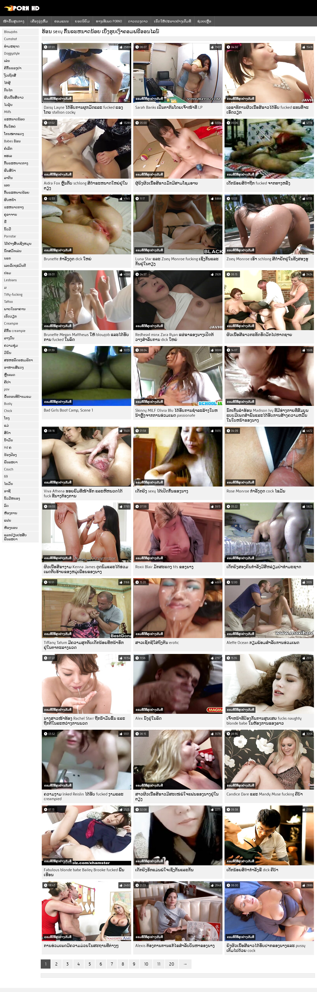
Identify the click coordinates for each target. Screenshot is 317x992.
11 (158, 964)
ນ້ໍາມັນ (8, 440)
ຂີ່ (5, 222)
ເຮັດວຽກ (10, 316)
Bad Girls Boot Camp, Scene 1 (68, 410)
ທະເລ (8, 156)
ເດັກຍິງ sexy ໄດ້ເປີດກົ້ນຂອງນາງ (161, 491)
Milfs (7, 112)
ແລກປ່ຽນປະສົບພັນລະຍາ (15, 537)
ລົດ (6, 506)
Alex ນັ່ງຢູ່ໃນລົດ (148, 718)
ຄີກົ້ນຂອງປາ (12, 68)
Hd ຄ (7, 447)
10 (146, 964)
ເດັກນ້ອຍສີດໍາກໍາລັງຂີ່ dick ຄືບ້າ (252, 870)
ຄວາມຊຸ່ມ (11, 345)
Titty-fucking (13, 295)
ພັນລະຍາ (11, 462)
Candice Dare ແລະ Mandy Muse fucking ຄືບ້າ (265, 794)
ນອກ (7, 258)
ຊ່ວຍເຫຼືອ (204, 21)
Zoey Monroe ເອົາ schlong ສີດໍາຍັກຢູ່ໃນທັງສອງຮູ (267, 259)
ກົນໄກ (8, 90)
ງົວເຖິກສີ (10, 75)
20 (171, 964)
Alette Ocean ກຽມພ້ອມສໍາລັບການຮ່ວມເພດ (263, 642)
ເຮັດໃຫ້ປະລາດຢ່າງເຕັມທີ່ (172, 21)
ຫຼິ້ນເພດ (9, 375)
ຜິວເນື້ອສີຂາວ (14, 97)
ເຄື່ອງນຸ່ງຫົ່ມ (39, 21)
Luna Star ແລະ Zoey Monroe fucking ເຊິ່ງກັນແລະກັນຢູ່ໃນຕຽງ (177, 261)
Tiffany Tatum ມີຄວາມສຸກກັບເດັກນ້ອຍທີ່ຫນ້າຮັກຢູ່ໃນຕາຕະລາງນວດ (84, 645)
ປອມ (7, 273)
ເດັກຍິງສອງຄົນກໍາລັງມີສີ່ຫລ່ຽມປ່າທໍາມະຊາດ (264, 567)
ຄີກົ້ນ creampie (14, 331)
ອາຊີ (7, 491)
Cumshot (10, 39)
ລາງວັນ (9, 338)
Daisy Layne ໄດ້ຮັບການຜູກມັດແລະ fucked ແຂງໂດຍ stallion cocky (83, 110)
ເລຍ (7, 185)
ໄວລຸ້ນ (8, 105)
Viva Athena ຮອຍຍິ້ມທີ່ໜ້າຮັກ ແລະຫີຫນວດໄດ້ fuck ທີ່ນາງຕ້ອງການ (83, 493)
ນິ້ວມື (7, 229)
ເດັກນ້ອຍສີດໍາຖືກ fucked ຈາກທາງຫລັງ (258, 183)
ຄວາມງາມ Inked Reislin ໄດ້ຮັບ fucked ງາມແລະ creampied (83, 796)
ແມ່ (6, 425)
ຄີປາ (7, 382)
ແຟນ (7, 520)
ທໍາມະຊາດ (11, 46)
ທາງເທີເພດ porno (109, 21)
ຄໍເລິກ (8, 149)
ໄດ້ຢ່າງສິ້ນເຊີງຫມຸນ (17, 244)
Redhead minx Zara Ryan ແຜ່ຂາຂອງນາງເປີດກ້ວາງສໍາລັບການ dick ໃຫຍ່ (174, 337)
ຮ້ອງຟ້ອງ (10, 455)
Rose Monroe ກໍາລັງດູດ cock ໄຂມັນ (256, 491)
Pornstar (10, 236)
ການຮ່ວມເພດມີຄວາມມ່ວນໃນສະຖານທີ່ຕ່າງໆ (81, 945)
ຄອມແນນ (61, 21)
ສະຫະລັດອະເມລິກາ (18, 360)
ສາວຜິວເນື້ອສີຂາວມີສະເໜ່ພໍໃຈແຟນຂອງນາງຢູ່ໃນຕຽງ (177, 796)
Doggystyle (12, 53)
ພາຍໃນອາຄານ (14, 309)
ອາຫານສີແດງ (14, 367)
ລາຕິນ (8, 178)
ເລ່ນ (7, 61)
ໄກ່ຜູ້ (7, 83)
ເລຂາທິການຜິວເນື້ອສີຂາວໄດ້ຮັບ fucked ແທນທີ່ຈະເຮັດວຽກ (268, 110)
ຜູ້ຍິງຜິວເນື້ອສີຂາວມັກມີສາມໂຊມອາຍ (166, 183)
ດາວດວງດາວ (138, 21)
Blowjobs (10, 32)
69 (6, 476)
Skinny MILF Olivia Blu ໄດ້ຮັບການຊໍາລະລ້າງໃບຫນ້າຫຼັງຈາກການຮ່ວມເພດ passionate (176, 413)
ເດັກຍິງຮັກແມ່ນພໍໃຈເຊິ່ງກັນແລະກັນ (164, 870)
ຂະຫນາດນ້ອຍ (14, 119)
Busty (8, 404)
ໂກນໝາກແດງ (14, 134)
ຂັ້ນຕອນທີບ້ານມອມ (17, 397)
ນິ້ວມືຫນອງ (12, 498)
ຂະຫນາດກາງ (14, 207)
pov (6, 389)
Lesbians (10, 280)
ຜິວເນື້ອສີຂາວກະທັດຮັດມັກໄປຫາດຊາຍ (259, 334)
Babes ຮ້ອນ (12, 141)
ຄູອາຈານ (10, 214)
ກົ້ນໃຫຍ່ (10, 127)
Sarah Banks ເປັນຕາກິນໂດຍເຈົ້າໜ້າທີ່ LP (169, 107)
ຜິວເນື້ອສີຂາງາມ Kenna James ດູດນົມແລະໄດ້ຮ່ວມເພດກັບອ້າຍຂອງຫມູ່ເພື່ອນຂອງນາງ (86, 569)
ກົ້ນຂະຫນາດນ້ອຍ (16, 192)
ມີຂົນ (7, 353)
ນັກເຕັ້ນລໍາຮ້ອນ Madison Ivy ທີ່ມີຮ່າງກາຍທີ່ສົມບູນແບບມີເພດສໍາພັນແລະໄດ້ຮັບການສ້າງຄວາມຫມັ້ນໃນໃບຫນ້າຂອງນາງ (267, 415)
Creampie (11, 323)
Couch (8, 469)
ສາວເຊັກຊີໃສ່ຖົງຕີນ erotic (157, 642)
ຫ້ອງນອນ (11, 528)
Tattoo (8, 302)
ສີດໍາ (7, 433)
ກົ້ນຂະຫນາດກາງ (16, 163)
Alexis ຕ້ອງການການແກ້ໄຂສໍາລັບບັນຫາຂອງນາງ (175, 945)
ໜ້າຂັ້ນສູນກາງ (13, 21)
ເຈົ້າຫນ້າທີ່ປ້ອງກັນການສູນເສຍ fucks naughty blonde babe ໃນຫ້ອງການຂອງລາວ (264, 721)
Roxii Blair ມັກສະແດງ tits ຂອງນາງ (164, 567)
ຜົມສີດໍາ (10, 170)
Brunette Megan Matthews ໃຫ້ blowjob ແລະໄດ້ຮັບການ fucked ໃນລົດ (86, 337)
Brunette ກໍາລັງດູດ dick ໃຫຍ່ (67, 259)
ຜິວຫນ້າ (10, 200)
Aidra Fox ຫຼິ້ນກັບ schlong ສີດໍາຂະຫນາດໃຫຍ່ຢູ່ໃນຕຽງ (86, 185)
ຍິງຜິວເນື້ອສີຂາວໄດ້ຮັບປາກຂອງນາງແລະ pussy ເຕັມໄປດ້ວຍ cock (266, 948)
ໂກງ (7, 418)
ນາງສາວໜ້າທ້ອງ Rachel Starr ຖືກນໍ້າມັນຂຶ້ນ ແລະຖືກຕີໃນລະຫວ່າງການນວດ (84, 721)
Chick (8, 411)
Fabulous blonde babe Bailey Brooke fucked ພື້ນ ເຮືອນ (84, 872)
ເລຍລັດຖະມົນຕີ (15, 266)
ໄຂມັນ (8, 484)
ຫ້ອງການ (10, 513)
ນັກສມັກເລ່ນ (12, 251)
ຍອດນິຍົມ (82, 21)
